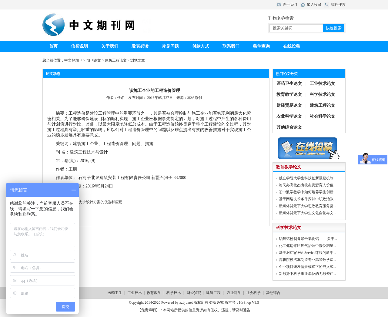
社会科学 (253, 293)
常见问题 (170, 46)
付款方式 (200, 46)
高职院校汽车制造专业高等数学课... (307, 260)
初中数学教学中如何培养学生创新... (307, 192)
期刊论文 (93, 60)
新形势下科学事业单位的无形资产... (307, 273)
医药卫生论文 (289, 83)
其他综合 (273, 293)
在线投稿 (291, 46)
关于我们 (109, 46)
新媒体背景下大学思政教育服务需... (307, 206)
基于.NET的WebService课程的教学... (307, 253)
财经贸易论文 (289, 105)
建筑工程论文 (116, 60)
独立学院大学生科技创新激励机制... (307, 178)
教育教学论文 (289, 94)
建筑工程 (213, 293)
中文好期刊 (73, 60)
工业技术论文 (322, 83)
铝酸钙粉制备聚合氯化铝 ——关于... (308, 239)
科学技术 (173, 293)
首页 (53, 46)
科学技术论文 (322, 94)
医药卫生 (115, 293)
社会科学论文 (322, 116)
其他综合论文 (289, 127)
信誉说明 (79, 46)
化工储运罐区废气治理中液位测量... (307, 246)
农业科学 (234, 293)
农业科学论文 (289, 116)
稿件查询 (261, 46)
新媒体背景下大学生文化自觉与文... (307, 213)
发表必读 (140, 46)
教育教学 (154, 293)
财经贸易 (194, 293)
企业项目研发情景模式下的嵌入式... (307, 267)
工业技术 (134, 293)
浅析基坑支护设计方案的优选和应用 (93, 202)
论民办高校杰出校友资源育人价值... (307, 185)
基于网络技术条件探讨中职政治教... (307, 199)
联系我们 (230, 46)
